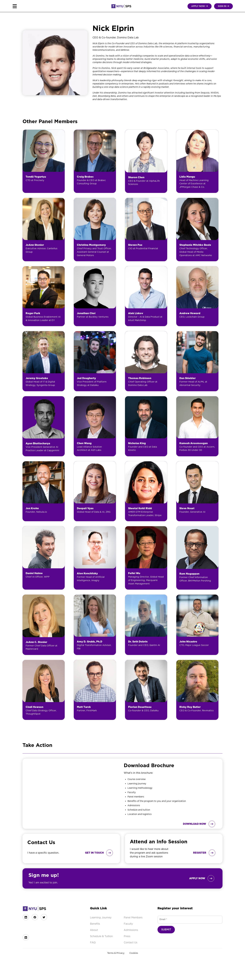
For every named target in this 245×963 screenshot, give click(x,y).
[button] (49, 6)
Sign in (223, 6)
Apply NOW (199, 6)
